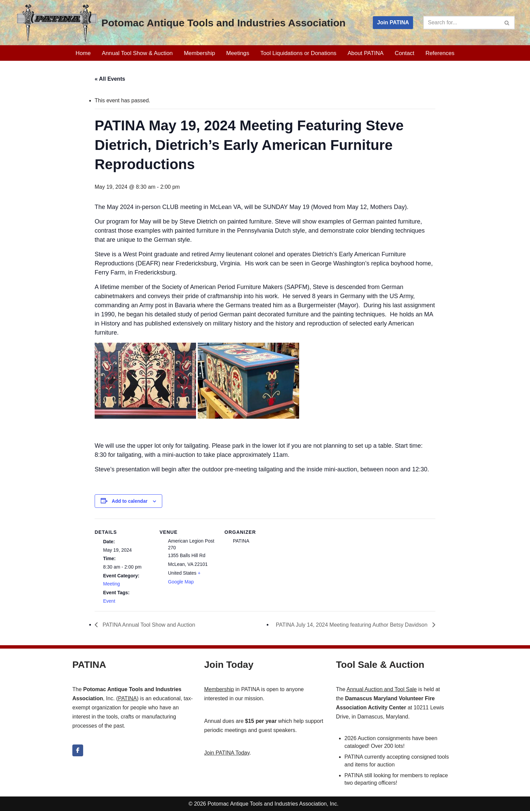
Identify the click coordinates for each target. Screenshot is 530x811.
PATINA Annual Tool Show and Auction (148, 625)
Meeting (111, 583)
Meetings (237, 53)
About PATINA (365, 53)
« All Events (110, 79)
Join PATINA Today (226, 753)
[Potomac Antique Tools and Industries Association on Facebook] (77, 750)
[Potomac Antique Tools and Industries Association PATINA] (180, 23)
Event (109, 601)
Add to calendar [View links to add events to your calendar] (130, 501)
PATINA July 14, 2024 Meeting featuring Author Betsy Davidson (352, 625)
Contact (404, 53)
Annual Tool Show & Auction (137, 53)
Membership (199, 53)
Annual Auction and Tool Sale (381, 689)
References (440, 53)
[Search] (461, 22)
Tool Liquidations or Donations (298, 53)
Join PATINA (393, 22)
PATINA (127, 698)
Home (83, 53)
